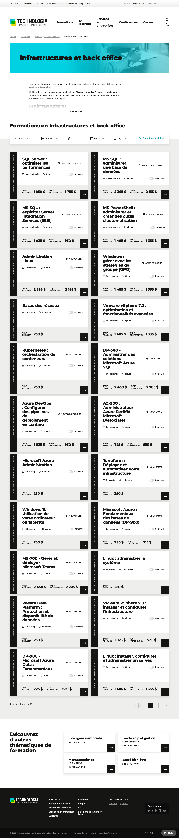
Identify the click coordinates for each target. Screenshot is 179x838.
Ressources (152, 4)
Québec (124, 803)
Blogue (40, 4)
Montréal (113, 803)
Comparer (76, 174)
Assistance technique (60, 808)
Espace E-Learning (74, 4)
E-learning (85, 22)
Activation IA (15, 4)
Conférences (128, 22)
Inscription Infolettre (59, 803)
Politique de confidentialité (85, 833)
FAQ (88, 4)
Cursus (148, 22)
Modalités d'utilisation (108, 833)
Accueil (13, 37)
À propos (126, 4)
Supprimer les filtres (151, 138)
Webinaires (28, 4)
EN (168, 4)
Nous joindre (138, 4)
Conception (149, 833)
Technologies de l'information (47, 37)
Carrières (53, 816)
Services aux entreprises (62, 812)
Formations (64, 22)
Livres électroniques (54, 4)
